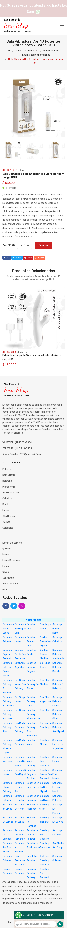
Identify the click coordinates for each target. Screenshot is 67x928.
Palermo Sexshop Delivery (31, 873)
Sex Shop (20, 710)
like (7, 258)
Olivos (5, 572)
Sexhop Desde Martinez (45, 654)
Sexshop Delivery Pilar (7, 727)
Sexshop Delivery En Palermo (58, 684)
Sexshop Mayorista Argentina (57, 744)
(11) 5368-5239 (23, 448)
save (28, 258)
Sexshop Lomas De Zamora (20, 761)
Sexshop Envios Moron (57, 774)
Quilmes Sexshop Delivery (44, 860)
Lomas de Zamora (12, 542)
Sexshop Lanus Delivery (44, 761)
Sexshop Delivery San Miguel (58, 727)
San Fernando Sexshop (20, 860)
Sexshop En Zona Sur (19, 787)
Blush (22, 170)
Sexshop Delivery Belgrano (31, 667)
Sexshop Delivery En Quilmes (8, 701)
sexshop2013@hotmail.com (25, 454)
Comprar (43, 245)
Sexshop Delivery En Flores (33, 684)
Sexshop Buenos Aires (31, 641)
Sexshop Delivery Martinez (7, 714)
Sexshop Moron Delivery (31, 761)
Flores (5, 510)
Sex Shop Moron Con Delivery (20, 684)
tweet (17, 258)
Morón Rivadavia (11, 560)
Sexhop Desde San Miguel (45, 641)
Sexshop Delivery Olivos (57, 714)
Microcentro (8, 486)
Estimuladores (51, 50)
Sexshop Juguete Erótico (31, 774)
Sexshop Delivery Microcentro (33, 714)
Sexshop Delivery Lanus (31, 701)
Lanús (5, 566)
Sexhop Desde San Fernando (20, 654)
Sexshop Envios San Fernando (46, 774)
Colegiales (7, 527)
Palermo (6, 469)
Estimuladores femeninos (36, 54)
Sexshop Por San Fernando (20, 834)
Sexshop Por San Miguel (7, 847)
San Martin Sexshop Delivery (20, 727)
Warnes (6, 522)
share (39, 258)
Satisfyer (23, 352)
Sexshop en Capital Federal (33, 834)
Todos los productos (27, 50)
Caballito (7, 498)
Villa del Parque (10, 492)
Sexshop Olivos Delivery (7, 787)
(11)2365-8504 (23, 442)
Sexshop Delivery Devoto (57, 667)
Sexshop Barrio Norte (57, 628)
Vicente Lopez (10, 583)
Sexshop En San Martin (57, 787)
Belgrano (7, 480)
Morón (5, 554)
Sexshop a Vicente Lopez (8, 628)
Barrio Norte (8, 475)
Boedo (5, 504)
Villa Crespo (8, 516)
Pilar (4, 589)
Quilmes (6, 548)
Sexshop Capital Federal (7, 654)
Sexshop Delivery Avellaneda (58, 654)
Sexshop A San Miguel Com (20, 628)
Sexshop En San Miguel (44, 787)
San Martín (8, 577)
